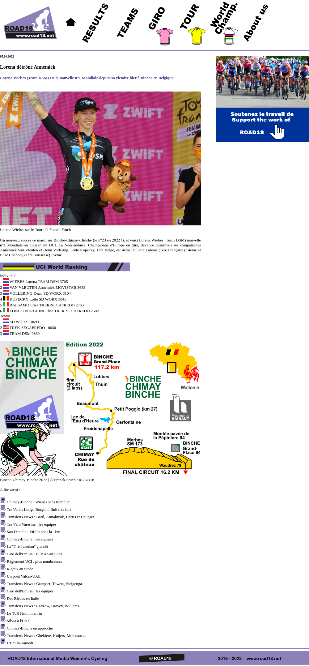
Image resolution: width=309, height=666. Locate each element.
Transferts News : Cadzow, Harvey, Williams (43, 606)
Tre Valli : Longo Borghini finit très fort (39, 509)
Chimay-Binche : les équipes (30, 539)
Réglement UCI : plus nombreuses (34, 561)
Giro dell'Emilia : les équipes (30, 591)
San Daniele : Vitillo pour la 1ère (33, 531)
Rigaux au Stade (20, 568)
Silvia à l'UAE (18, 620)
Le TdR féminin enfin (24, 613)
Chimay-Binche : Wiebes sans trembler (38, 502)
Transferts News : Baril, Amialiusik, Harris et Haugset (50, 516)
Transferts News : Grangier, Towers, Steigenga (44, 583)
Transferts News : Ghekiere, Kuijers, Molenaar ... (46, 635)
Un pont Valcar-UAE (23, 576)
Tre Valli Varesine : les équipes (31, 524)
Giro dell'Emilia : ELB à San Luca (34, 554)
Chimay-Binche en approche (30, 628)
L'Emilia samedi (20, 643)
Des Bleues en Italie (23, 598)
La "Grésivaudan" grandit (27, 546)
